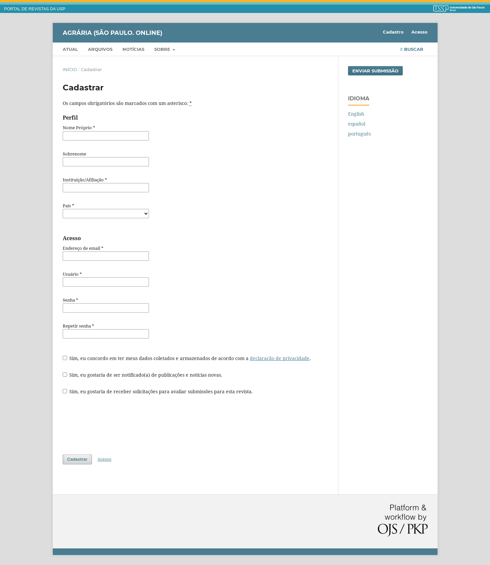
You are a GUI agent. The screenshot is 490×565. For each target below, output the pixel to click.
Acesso (419, 32)
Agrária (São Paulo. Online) (112, 32)
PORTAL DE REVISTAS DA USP (34, 9)
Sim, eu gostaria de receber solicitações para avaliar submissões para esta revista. (158, 391)
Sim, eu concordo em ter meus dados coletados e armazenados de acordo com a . (187, 358)
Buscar (411, 49)
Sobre (163, 49)
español (356, 124)
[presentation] (113, 424)
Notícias (133, 49)
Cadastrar (77, 459)
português (359, 134)
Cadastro (393, 32)
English (356, 114)
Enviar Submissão (375, 70)
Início (70, 69)
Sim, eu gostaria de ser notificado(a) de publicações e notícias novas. (143, 375)
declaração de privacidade (280, 358)
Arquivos (100, 49)
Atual (70, 49)
